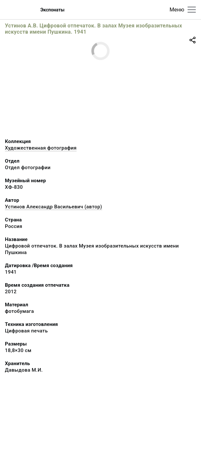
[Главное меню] (191, 9)
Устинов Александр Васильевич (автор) (53, 207)
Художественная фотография (41, 148)
